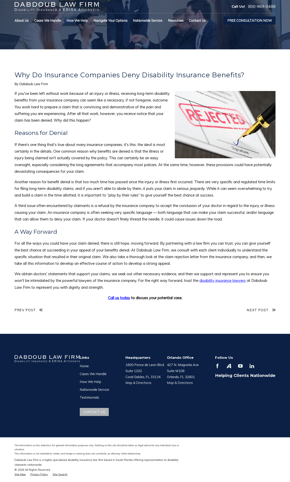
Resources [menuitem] (175, 20)
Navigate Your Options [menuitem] (110, 20)
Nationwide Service (94, 389)
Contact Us (94, 412)
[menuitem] (20, 474)
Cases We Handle (93, 374)
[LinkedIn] (252, 366)
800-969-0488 (262, 6)
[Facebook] (217, 366)
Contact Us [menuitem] (197, 20)
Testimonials (89, 397)
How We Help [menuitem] (77, 20)
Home (84, 366)
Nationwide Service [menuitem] (147, 20)
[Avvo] (229, 366)
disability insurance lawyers (222, 280)
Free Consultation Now (249, 20)
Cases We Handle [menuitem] (47, 20)
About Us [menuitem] (21, 20)
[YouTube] (240, 366)
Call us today (119, 297)
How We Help (90, 382)
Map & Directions (138, 383)
